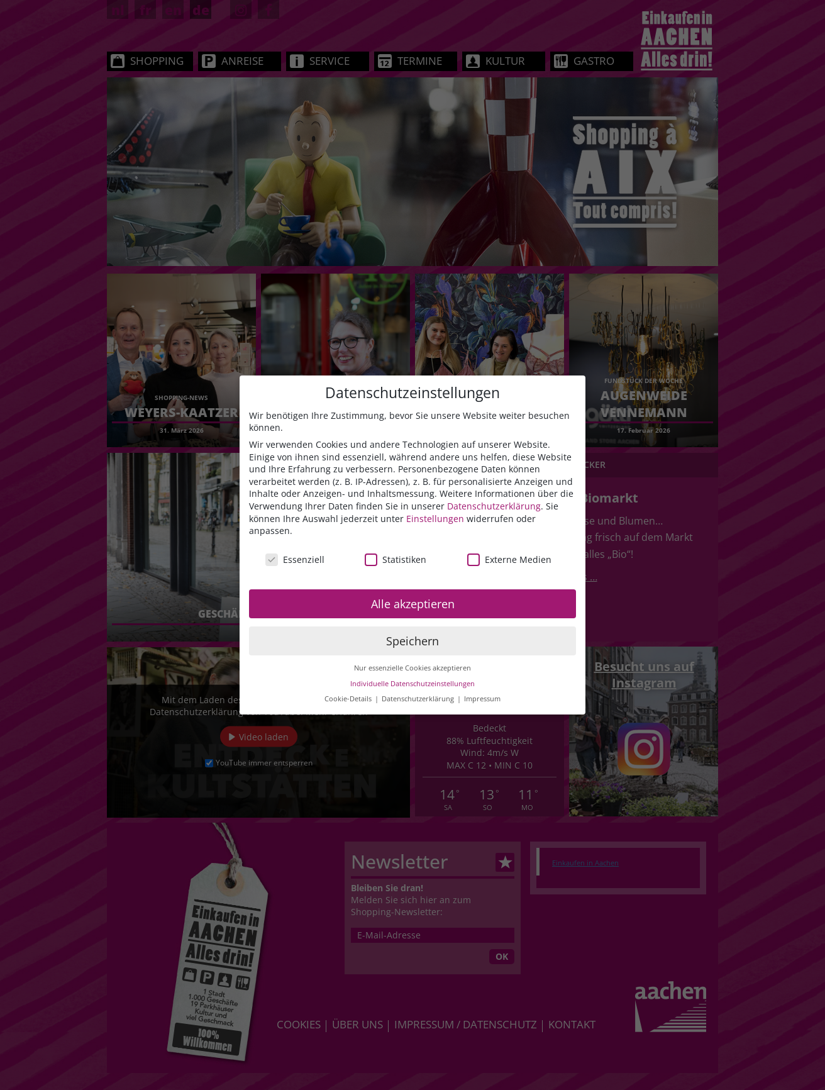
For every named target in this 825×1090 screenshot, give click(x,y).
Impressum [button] (482, 698)
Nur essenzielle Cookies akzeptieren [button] (412, 668)
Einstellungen (435, 519)
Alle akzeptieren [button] (413, 603)
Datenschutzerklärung (494, 506)
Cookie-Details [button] (349, 698)
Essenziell (294, 559)
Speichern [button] (412, 640)
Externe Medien (509, 559)
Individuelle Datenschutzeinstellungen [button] (412, 683)
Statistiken (395, 559)
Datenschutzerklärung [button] (419, 698)
